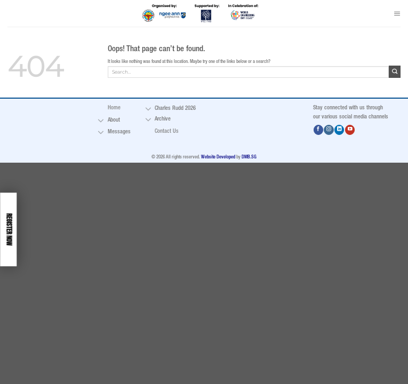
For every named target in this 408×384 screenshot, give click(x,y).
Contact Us (167, 131)
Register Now (8, 229)
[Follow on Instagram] (328, 130)
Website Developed (218, 157)
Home (114, 107)
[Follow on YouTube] (350, 130)
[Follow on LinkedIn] (339, 130)
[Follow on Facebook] (318, 130)
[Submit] (395, 71)
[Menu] (397, 13)
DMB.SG (249, 157)
